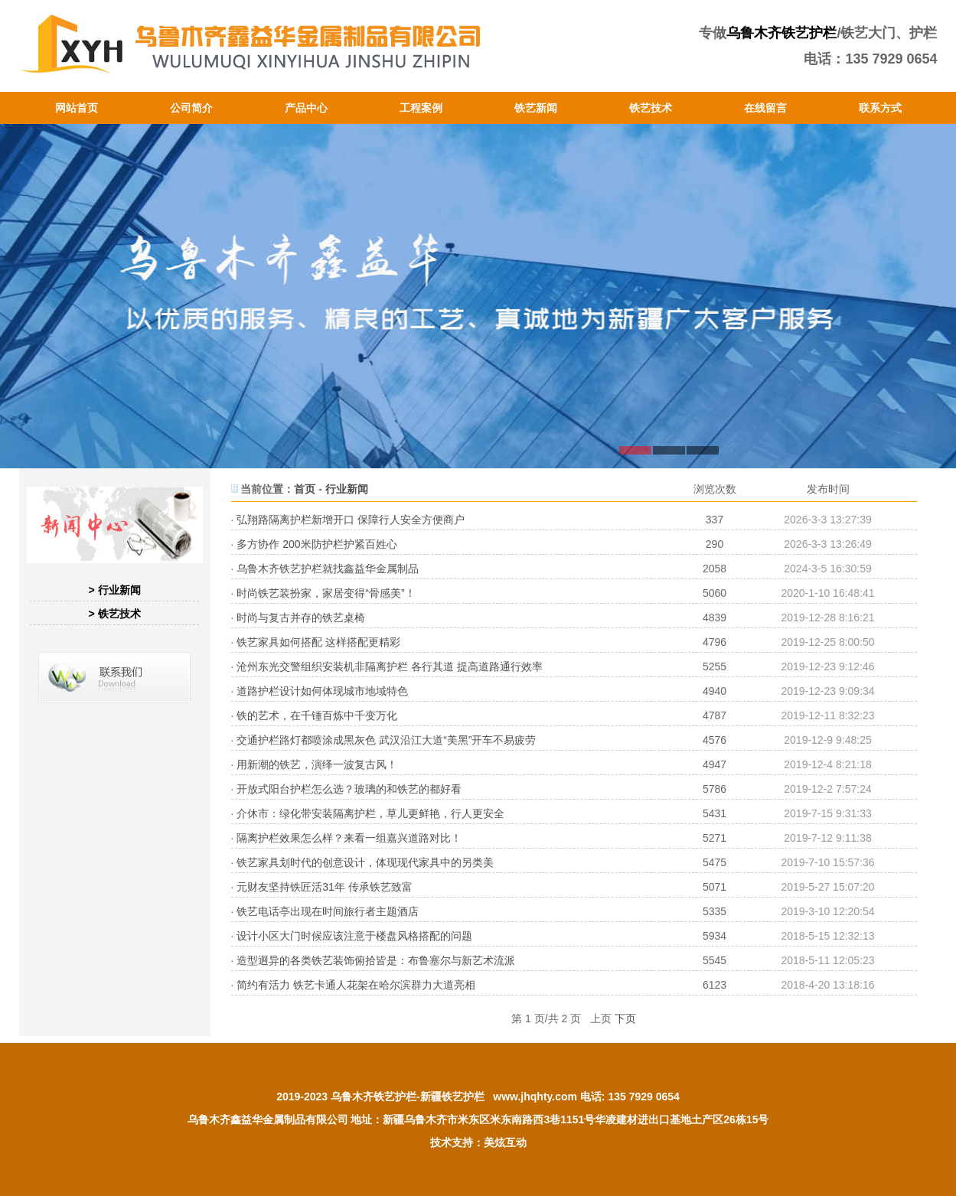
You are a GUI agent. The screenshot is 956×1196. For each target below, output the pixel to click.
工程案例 (421, 108)
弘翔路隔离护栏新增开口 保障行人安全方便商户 (351, 519)
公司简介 (191, 108)
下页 (625, 1018)
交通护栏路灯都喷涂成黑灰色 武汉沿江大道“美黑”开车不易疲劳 (386, 740)
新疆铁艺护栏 (452, 1096)
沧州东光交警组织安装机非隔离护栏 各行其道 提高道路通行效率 (390, 666)
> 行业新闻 (114, 590)
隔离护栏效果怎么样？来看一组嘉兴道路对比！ (349, 838)
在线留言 (765, 108)
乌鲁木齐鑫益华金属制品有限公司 (268, 1119)
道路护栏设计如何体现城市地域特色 (322, 691)
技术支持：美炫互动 (478, 1142)
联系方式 (880, 108)
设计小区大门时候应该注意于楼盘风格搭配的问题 (354, 936)
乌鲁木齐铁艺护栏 (781, 33)
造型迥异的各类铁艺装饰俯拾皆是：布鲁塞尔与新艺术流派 (376, 960)
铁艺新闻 (535, 108)
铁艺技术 (650, 108)
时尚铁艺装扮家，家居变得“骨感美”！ (326, 593)
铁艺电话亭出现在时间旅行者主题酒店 (328, 911)
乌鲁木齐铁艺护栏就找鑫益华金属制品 (328, 568)
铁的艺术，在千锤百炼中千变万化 (317, 715)
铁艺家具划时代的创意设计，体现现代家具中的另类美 (365, 862)
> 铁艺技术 (114, 614)
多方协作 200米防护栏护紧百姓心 (316, 544)
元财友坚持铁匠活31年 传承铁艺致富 (324, 887)
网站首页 (76, 108)
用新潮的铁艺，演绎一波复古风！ (317, 764)
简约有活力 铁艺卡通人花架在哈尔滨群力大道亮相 (356, 985)
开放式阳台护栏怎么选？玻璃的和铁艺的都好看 (349, 789)
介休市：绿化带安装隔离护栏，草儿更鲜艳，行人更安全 (370, 813)
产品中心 (306, 108)
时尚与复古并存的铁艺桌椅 (301, 617)
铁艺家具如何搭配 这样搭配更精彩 (318, 642)
